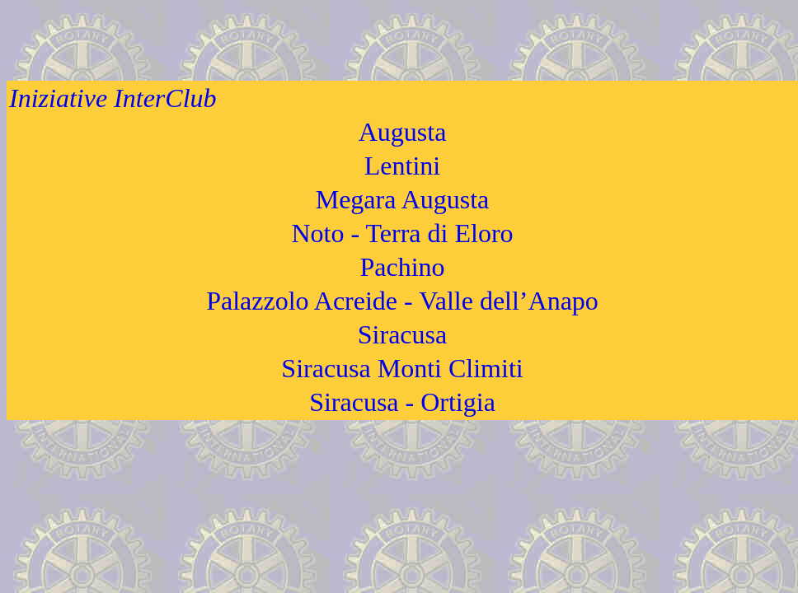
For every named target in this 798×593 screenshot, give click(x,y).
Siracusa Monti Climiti (402, 368)
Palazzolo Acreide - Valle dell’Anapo (402, 300)
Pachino (401, 267)
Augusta (403, 132)
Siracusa (402, 334)
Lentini (402, 165)
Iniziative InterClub (113, 98)
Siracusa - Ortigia (402, 402)
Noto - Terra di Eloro (402, 233)
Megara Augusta (403, 199)
